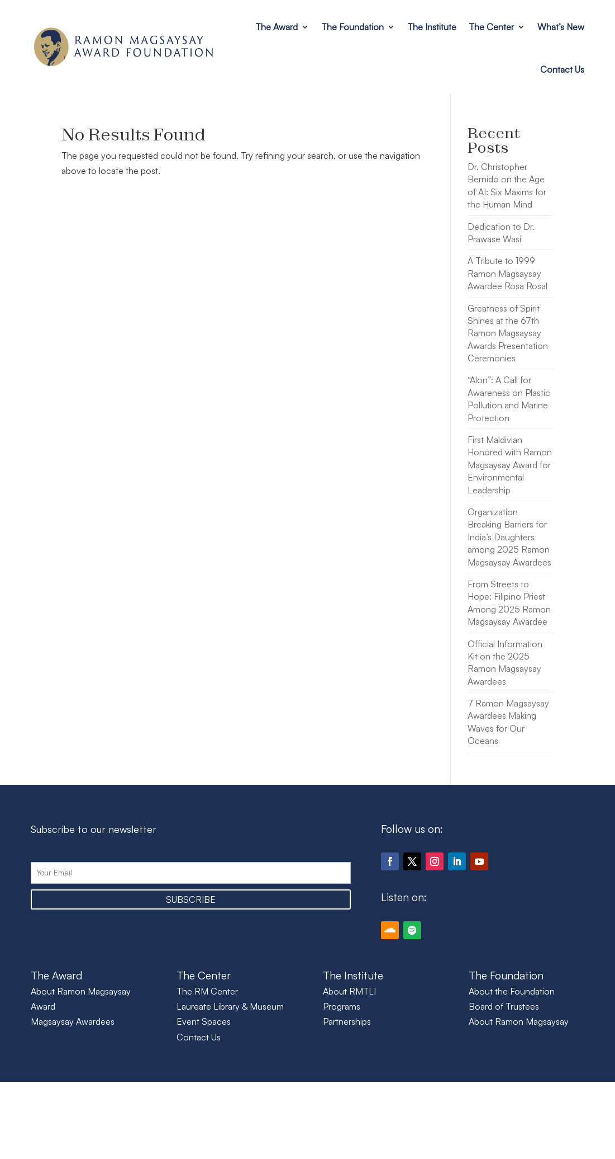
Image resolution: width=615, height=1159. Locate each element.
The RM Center (207, 991)
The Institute (431, 26)
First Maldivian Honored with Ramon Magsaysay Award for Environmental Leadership (510, 465)
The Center (491, 26)
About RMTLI (349, 991)
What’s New (560, 26)
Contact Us (562, 69)
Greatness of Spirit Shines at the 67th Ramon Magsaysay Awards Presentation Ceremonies (508, 333)
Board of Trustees (504, 1006)
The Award (276, 26)
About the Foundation (512, 991)
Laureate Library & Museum (230, 1006)
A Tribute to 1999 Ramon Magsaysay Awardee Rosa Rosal (507, 273)
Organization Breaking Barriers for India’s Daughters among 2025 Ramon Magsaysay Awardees (509, 537)
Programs (341, 1006)
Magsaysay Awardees (73, 1021)
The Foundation (352, 26)
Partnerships (347, 1021)
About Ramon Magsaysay (519, 1021)
